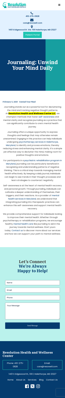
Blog (41, 379)
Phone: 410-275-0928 (15, 365)
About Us (20, 379)
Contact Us (52, 379)
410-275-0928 (32, 16)
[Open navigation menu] (59, 5)
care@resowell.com (32, 23)
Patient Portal (32, 34)
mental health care (23, 223)
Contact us (17, 230)
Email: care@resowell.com (47, 365)
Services (32, 379)
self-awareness (46, 116)
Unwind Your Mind (27, 102)
